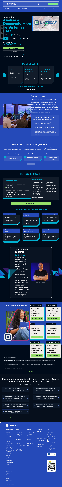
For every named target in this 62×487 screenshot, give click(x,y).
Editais (28, 445)
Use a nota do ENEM (53, 318)
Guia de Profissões (41, 436)
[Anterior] (4, 75)
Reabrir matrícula (53, 355)
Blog (19, 8)
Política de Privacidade (29, 438)
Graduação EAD (10, 14)
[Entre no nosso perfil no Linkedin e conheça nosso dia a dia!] (1, 37)
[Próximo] (57, 75)
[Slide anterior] (25, 164)
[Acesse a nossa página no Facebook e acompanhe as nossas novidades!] (1, 34)
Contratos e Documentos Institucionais (9, 459)
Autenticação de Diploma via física (10, 444)
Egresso (28, 447)
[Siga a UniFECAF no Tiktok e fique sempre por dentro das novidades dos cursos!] (1, 27)
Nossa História (9, 469)
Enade (28, 450)
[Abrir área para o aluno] (42, 4)
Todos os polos (19, 432)
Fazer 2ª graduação (37, 355)
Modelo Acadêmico (10, 466)
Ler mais (31, 371)
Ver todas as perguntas (8, 417)
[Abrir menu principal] (5, 4)
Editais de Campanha (10, 462)
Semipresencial (26, 38)
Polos (14, 8)
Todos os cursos (7, 8)
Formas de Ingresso (41, 433)
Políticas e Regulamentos (9, 474)
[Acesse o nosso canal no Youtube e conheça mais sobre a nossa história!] (1, 32)
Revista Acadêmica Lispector (20, 442)
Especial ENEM (25, 8)
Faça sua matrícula (37, 318)
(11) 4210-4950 (51, 439)
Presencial (14, 38)
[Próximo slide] (37, 164)
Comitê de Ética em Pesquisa (20, 446)
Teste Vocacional (40, 440)
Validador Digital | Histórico (9, 481)
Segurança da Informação (29, 435)
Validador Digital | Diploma (9, 454)
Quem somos (9, 471)
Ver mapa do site (40, 446)
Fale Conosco (13, 51)
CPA (7, 434)
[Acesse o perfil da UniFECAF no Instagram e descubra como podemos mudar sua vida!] (1, 29)
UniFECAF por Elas (51, 436)
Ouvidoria (49, 434)
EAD (6, 38)
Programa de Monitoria (9, 477)
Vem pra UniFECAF (54, 337)
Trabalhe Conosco (10, 484)
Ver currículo (40, 282)
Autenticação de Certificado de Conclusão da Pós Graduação (10, 449)
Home (4, 14)
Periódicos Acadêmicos (19, 450)
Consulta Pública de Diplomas (10, 441)
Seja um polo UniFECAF (19, 435)
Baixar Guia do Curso (31, 89)
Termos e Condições (31, 432)
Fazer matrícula (13, 48)
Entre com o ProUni (37, 337)
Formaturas (8, 464)
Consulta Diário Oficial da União (9, 437)
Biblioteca (8, 432)
